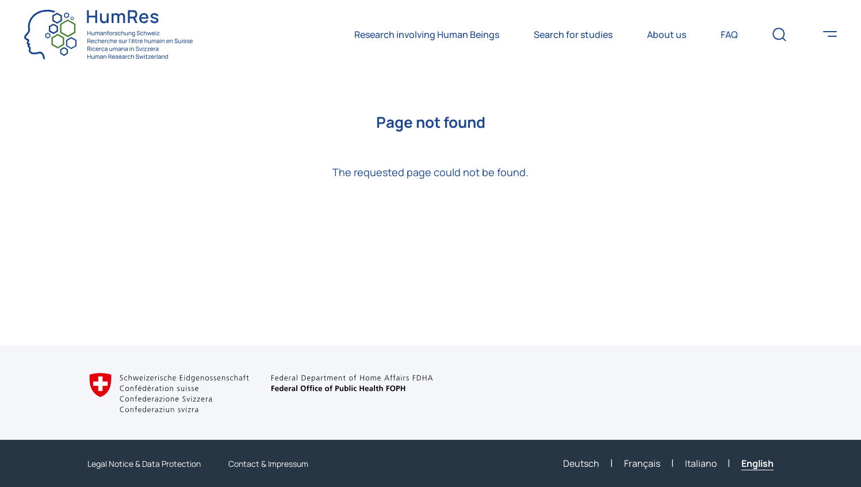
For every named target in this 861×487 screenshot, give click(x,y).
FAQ (729, 34)
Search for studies (573, 34)
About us (666, 34)
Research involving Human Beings (426, 34)
